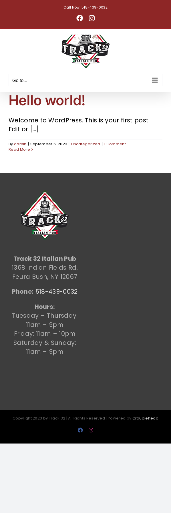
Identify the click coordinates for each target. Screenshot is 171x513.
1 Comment (115, 144)
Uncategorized (85, 144)
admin (20, 144)
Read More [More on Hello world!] (19, 149)
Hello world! (47, 100)
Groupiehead (145, 418)
